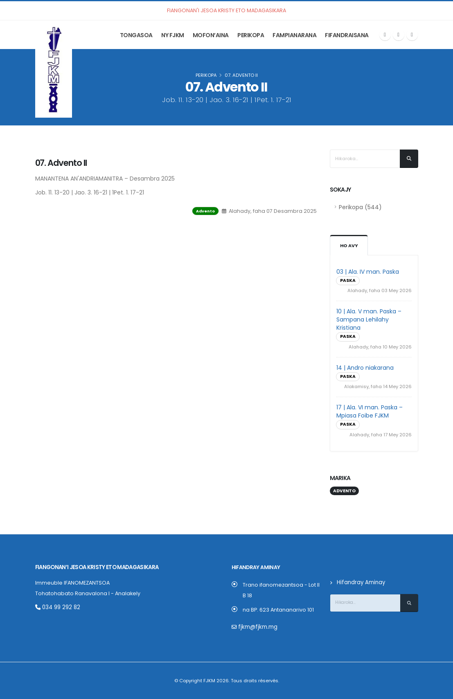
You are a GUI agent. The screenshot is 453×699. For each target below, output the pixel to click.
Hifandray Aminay (360, 582)
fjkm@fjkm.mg (256, 626)
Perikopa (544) (360, 207)
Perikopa (250, 35)
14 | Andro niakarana (365, 368)
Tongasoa (136, 35)
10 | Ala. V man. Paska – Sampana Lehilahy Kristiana (368, 319)
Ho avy (349, 245)
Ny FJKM (172, 35)
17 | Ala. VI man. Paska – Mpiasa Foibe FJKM (369, 411)
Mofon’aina (211, 35)
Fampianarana (294, 35)
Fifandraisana (347, 35)
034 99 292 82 (56, 607)
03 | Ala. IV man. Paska (367, 272)
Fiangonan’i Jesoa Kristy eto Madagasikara (95, 567)
